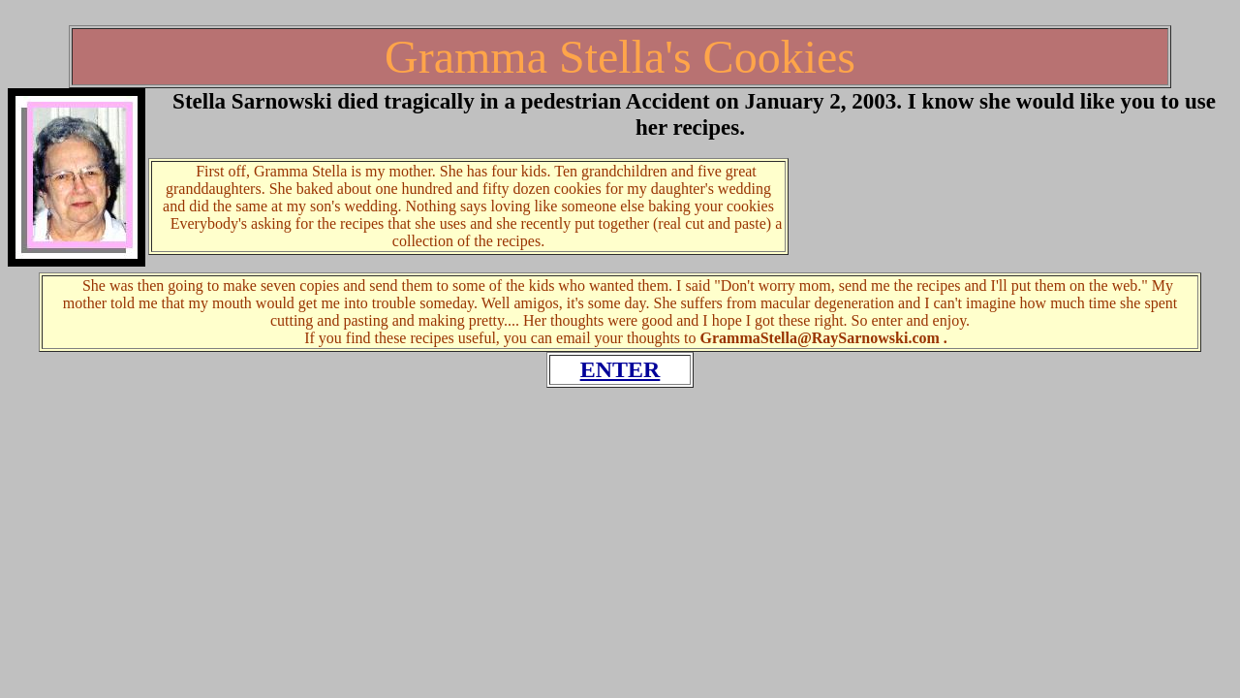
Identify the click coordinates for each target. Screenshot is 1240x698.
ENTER (620, 369)
